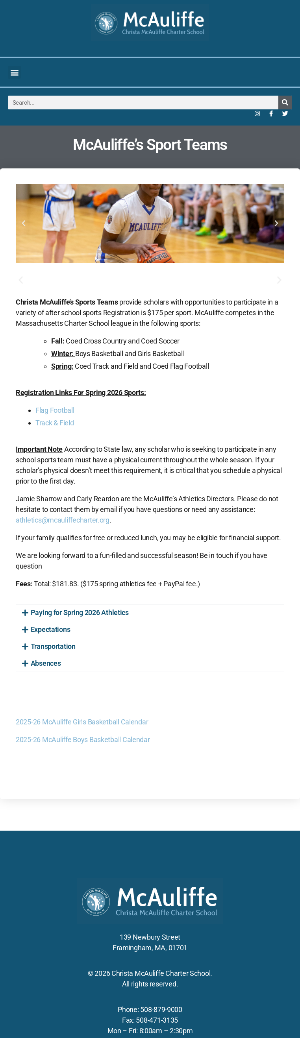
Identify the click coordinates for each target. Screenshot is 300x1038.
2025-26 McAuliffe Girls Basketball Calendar (82, 722)
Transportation (53, 646)
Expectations (50, 629)
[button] (14, 72)
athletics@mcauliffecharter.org (62, 520)
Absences (46, 663)
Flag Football (54, 410)
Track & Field (54, 423)
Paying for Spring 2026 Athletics (80, 612)
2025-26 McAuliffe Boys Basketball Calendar (83, 739)
